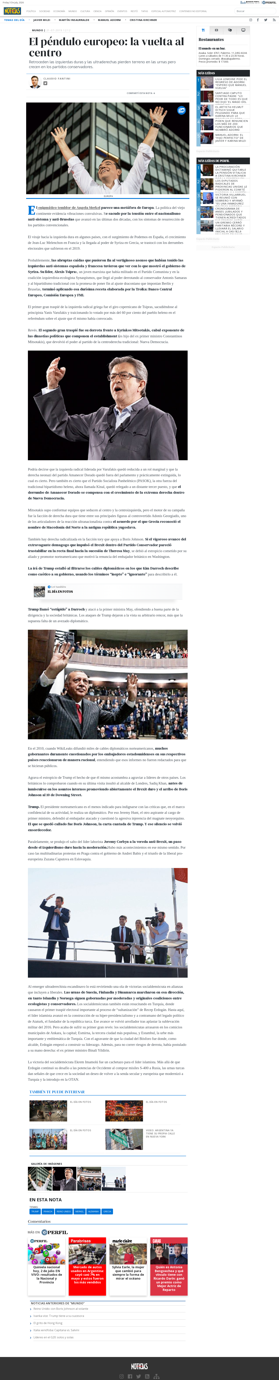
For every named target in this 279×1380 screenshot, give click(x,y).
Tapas (164, 11)
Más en (48, 1232)
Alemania (93, 1211)
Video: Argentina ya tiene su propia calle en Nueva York (160, 1133)
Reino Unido (64, 1211)
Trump (35, 1211)
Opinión (124, 11)
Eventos (139, 11)
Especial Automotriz (187, 11)
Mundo (81, 11)
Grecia (107, 1211)
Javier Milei (42, 20)
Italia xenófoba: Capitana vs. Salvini (56, 1330)
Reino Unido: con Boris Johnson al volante (60, 1309)
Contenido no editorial (222, 11)
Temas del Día (14, 20)
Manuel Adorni (110, 20)
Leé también (58, 586)
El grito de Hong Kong (47, 1323)
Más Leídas (206, 73)
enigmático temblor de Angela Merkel (68, 207)
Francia (48, 1211)
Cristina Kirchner (143, 20)
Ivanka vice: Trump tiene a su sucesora (58, 1316)
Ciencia (110, 11)
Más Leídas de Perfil (213, 161)
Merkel (80, 1211)
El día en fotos (60, 592)
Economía (65, 11)
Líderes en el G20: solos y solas (53, 1337)
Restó (152, 11)
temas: (33, 1207)
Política (32, 11)
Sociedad (48, 11)
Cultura (95, 11)
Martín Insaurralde (74, 20)
